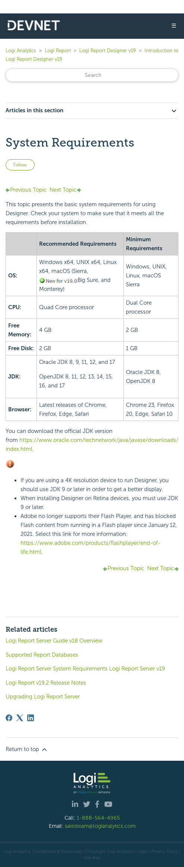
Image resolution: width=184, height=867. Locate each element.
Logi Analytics (21, 50)
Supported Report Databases (42, 654)
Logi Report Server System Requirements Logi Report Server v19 (85, 668)
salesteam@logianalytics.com (100, 826)
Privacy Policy (164, 851)
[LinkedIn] (30, 717)
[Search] (92, 75)
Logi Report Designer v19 (107, 50)
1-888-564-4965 (98, 817)
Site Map (92, 857)
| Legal (141, 851)
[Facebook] (9, 717)
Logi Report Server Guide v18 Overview (54, 640)
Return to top (27, 749)
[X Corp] (19, 717)
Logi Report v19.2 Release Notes (46, 682)
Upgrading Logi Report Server (43, 696)
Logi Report (58, 50)
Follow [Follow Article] (20, 164)
